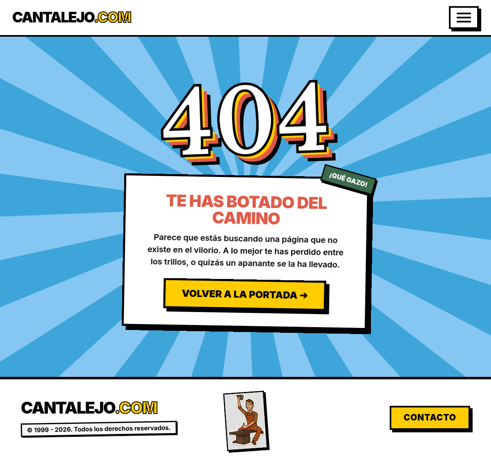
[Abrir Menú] (464, 17)
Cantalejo (71, 17)
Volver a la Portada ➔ (245, 294)
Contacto (430, 417)
